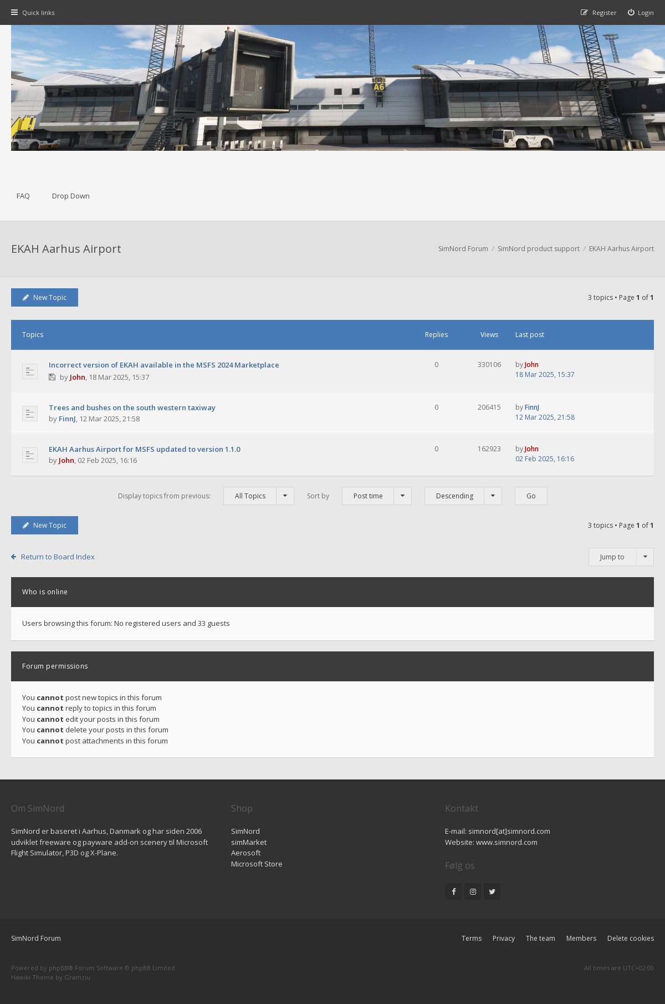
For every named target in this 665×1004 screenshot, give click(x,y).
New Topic (44, 297)
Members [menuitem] (581, 938)
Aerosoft (245, 853)
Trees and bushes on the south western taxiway (132, 407)
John (77, 377)
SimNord (245, 831)
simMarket (249, 842)
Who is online (45, 592)
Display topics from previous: (206, 496)
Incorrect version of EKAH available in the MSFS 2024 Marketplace (164, 365)
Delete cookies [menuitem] (630, 938)
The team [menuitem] (540, 938)
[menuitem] (641, 12)
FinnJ (67, 419)
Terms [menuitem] (472, 938)
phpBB (58, 968)
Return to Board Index (58, 557)
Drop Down (71, 196)
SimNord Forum (36, 938)
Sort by (359, 496)
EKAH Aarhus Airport (66, 248)
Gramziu (77, 977)
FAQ (23, 196)
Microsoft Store (257, 864)
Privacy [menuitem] (504, 938)
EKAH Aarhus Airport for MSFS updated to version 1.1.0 (144, 449)
